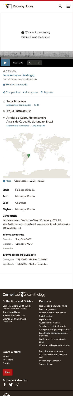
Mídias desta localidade (17, 126)
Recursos (45, 301)
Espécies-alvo (45, 319)
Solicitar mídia (46, 316)
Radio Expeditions (11, 312)
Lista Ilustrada (38, 126)
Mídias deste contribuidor (18, 105)
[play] (5, 62)
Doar (7, 372)
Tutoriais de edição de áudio (52, 326)
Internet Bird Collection (14, 315)
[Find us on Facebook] (4, 385)
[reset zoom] (30, 63)
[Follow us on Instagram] (17, 385)
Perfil (36, 105)
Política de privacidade (50, 361)
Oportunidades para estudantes (54, 345)
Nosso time (8, 360)
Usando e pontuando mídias (52, 313)
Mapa (7, 181)
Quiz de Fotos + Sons (49, 323)
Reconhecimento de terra (51, 351)
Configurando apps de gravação (54, 329)
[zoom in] (39, 63)
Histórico (7, 356)
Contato (6, 363)
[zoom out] (34, 63)
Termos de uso (46, 364)
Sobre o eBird (12, 352)
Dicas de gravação (48, 309)
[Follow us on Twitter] (11, 385)
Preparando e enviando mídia (53, 306)
